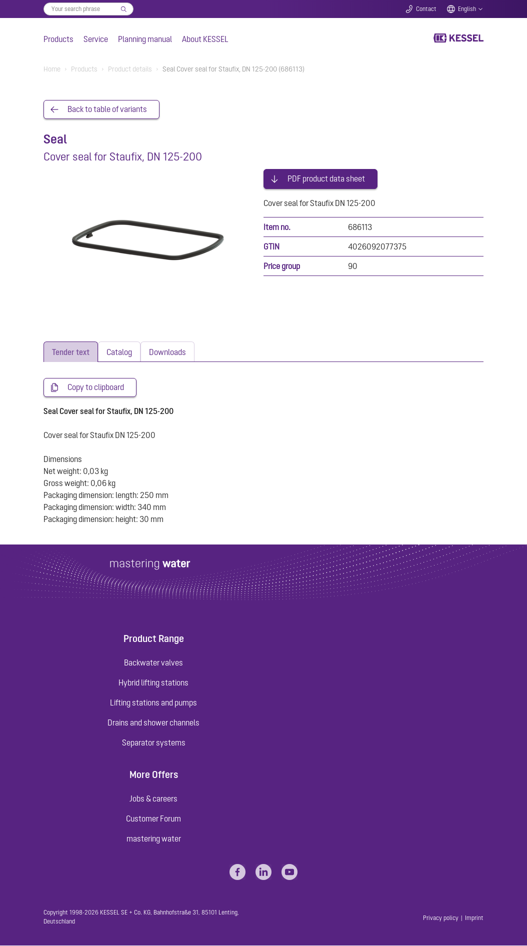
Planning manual (145, 39)
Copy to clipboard (96, 387)
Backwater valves (153, 663)
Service (96, 39)
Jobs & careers (154, 798)
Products (59, 39)
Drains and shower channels (154, 723)
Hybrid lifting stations (153, 683)
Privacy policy (440, 918)
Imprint (474, 918)
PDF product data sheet (326, 178)
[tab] (71, 352)
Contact (426, 9)
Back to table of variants (107, 109)
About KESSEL (205, 39)
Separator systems (154, 743)
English (467, 9)
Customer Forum (153, 818)
